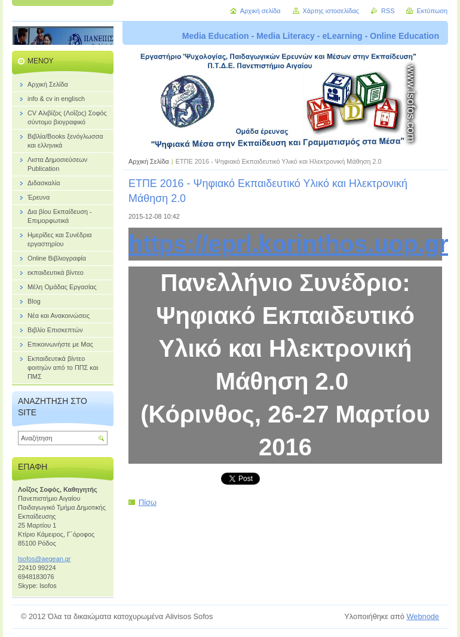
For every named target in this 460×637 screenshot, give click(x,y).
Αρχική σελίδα (260, 10)
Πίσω (148, 502)
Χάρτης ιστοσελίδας (331, 10)
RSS (387, 10)
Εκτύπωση (431, 10)
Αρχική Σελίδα (148, 161)
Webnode (422, 616)
